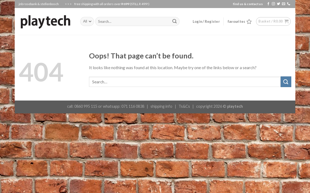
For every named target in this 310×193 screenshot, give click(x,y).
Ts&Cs (184, 106)
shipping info (161, 106)
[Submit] (286, 81)
